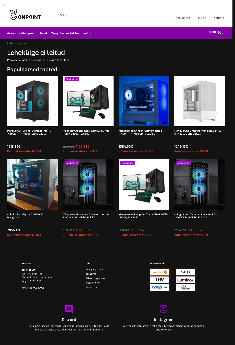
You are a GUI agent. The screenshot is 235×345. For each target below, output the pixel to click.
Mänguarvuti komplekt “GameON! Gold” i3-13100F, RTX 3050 (143, 214)
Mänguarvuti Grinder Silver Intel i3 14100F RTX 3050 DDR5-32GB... (198, 130)
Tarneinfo (91, 271)
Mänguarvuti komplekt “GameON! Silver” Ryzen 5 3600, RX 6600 (86, 130)
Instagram (163, 317)
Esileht (10, 41)
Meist (202, 17)
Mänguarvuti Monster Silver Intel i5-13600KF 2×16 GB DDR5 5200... (195, 214)
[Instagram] (163, 307)
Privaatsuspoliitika (95, 276)
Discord (69, 317)
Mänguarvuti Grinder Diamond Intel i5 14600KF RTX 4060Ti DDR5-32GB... (29, 130)
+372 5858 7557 (35, 271)
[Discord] (69, 307)
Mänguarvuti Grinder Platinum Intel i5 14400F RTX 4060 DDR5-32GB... (141, 130)
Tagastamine (93, 280)
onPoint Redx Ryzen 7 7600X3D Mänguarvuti (25, 214)
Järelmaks (91, 285)
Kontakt (219, 17)
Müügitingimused (95, 267)
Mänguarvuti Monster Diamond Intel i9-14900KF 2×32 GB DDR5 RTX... (86, 214)
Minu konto (182, 17)
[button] (217, 32)
